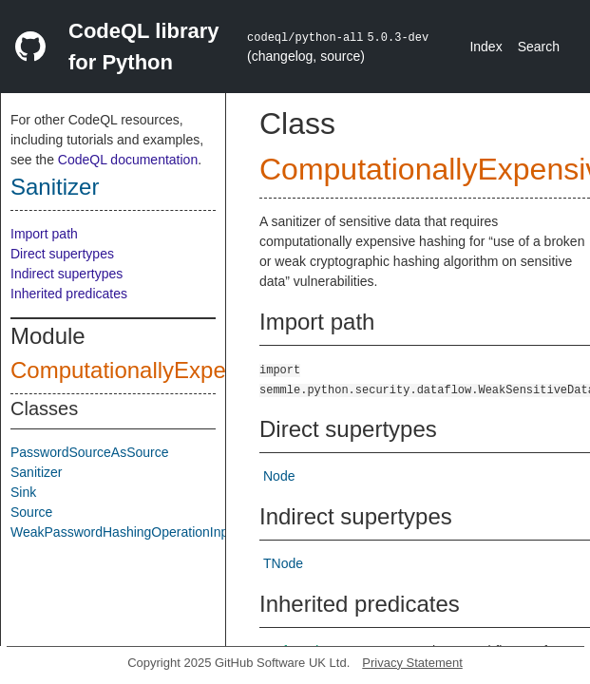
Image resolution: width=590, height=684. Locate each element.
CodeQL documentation (128, 159)
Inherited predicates (68, 293)
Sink (23, 492)
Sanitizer (54, 187)
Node (279, 476)
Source (31, 512)
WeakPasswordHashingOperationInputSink (137, 532)
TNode (283, 563)
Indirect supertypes (66, 273)
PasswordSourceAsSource (89, 452)
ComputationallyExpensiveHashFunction (215, 370)
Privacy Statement (412, 663)
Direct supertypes (62, 253)
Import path (44, 233)
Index (485, 46)
